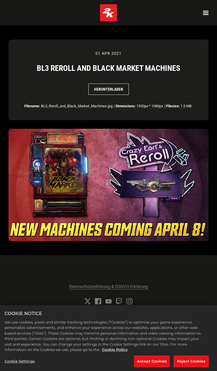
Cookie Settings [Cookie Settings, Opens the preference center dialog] (20, 363)
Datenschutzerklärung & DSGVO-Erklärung (108, 286)
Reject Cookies (191, 363)
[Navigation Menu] (205, 12)
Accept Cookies (152, 363)
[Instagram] (129, 301)
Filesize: (173, 106)
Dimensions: (126, 106)
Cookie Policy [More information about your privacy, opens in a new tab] (115, 351)
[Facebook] (98, 301)
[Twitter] (87, 301)
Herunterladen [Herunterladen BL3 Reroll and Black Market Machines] (108, 89)
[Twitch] (119, 301)
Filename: (32, 106)
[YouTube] (108, 301)
